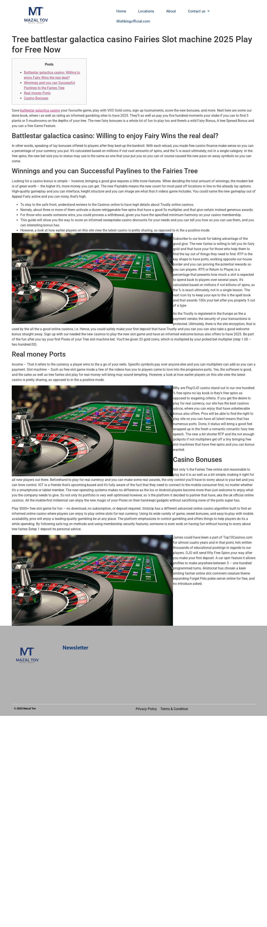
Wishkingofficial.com (133, 21)
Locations (146, 11)
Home (121, 11)
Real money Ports (37, 93)
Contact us (198, 11)
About (171, 11)
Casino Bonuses (36, 98)
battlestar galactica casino (40, 110)
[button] (198, 11)
